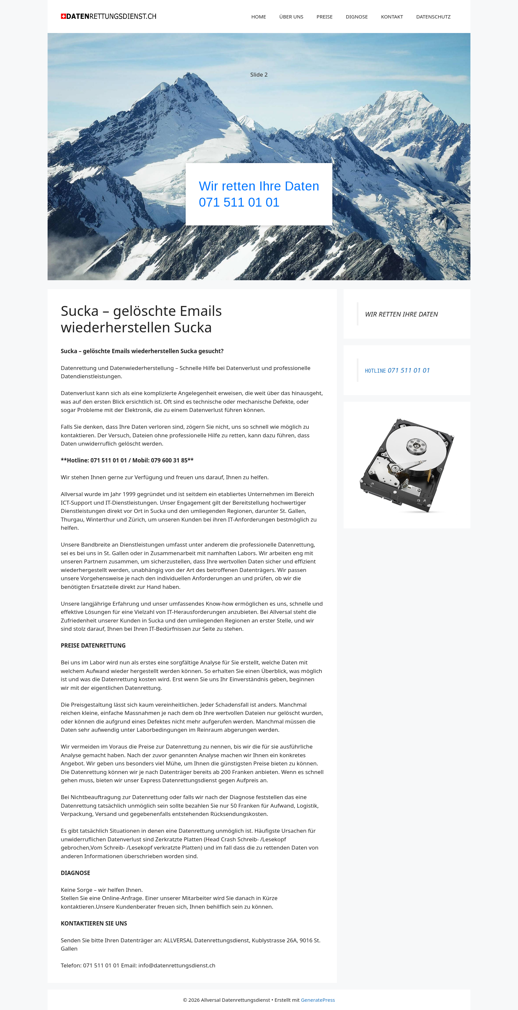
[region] (259, 158)
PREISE (324, 16)
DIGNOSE (357, 16)
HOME (258, 16)
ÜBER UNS (291, 16)
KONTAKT (392, 16)
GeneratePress (318, 999)
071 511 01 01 (239, 202)
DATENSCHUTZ (433, 16)
